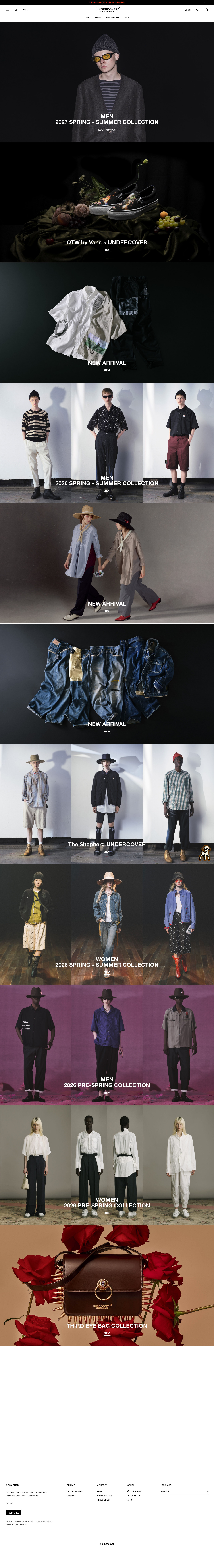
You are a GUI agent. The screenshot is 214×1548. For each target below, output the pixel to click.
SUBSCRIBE (14, 1513)
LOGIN (187, 10)
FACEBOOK (136, 1496)
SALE (127, 18)
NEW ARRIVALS (112, 18)
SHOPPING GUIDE (75, 1491)
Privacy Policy (20, 1524)
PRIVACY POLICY (104, 1496)
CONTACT (71, 1496)
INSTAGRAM (136, 1491)
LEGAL (100, 1491)
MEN (87, 18)
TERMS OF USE (103, 1500)
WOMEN (97, 18)
